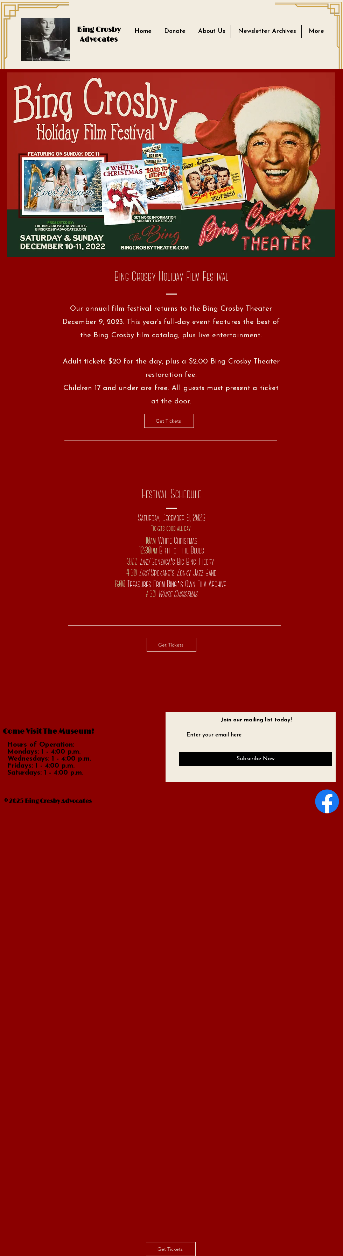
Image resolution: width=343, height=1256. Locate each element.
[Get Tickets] (169, 421)
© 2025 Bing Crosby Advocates (48, 801)
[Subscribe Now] (255, 759)
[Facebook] (327, 801)
